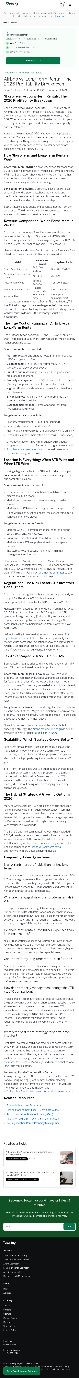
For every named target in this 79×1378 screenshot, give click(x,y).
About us (7, 1306)
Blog (5, 1289)
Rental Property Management (16, 1276)
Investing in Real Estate (30, 72)
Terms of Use (9, 1326)
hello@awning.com (11, 1350)
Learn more (60, 16)
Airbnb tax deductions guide (48, 729)
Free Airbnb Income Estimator (24, 1106)
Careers (7, 1310)
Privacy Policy (9, 1330)
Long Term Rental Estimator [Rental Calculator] (16, 1268)
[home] (11, 4)
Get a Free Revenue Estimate (22, 1371)
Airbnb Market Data (12, 1272)
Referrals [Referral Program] (7, 1322)
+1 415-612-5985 (10, 1353)
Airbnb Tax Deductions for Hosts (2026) (30, 1114)
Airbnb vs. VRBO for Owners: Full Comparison (33, 1119)
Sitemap (7, 1314)
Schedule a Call (33, 61)
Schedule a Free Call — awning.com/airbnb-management (40, 1092)
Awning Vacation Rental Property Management (34, 1123)
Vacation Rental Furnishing (15, 1256)
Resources (9, 72)
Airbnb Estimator (11, 1264)
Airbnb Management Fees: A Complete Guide (33, 1110)
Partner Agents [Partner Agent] (10, 1318)
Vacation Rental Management (16, 1260)
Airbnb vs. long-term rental (46, 847)
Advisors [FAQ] (7, 1293)
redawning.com (10, 1344)
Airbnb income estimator (49, 573)
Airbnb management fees (21, 449)
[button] (62, 4)
